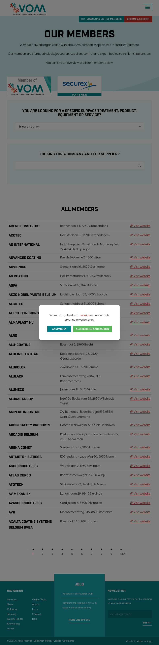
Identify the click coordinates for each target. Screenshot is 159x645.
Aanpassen (59, 329)
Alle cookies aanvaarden (92, 329)
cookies (85, 315)
